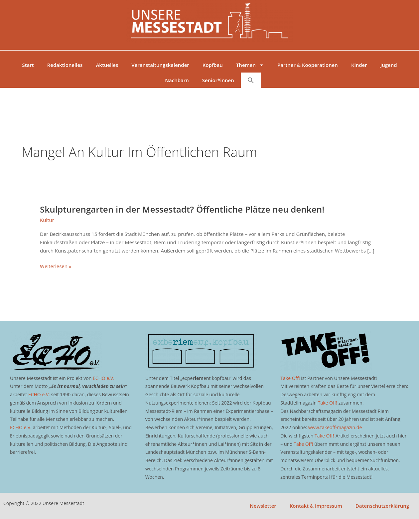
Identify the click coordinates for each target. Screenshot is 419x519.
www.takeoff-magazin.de (335, 427)
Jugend (388, 65)
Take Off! (290, 378)
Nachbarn (177, 80)
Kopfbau (213, 65)
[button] (251, 80)
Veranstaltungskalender (160, 65)
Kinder (359, 65)
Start (28, 65)
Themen (250, 65)
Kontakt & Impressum (316, 505)
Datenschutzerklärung (382, 505)
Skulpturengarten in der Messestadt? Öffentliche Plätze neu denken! (182, 209)
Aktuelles (107, 65)
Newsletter (263, 505)
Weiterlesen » (55, 265)
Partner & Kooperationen (307, 65)
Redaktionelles (65, 65)
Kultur (47, 220)
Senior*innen (218, 80)
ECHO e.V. (103, 378)
